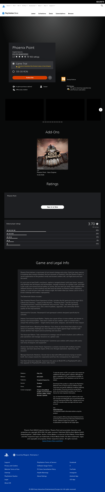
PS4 (19, 5)
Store (45, 5)
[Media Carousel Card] (24, 108)
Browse (70, 12)
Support (51, 5)
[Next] (100, 108)
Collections (42, 12)
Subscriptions (60, 12)
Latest (33, 12)
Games (8, 5)
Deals (51, 12)
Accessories (32, 5)
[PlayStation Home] (3, 6)
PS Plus (24, 5)
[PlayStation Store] (11, 11)
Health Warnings (58, 407)
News (39, 5)
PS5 (14, 5)
